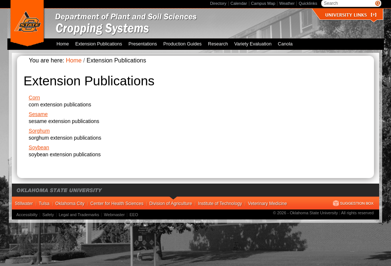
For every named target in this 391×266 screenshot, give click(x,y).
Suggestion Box (353, 203)
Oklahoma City (70, 203)
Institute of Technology (220, 203)
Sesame (38, 114)
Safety (48, 214)
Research (218, 44)
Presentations (142, 44)
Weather (286, 3)
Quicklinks (308, 3)
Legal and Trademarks (79, 214)
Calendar (238, 3)
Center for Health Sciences (116, 203)
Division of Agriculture (170, 203)
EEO (133, 214)
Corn (34, 97)
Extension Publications (98, 44)
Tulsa (44, 203)
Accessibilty (26, 214)
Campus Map (263, 3)
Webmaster (114, 214)
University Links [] (350, 15)
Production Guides (182, 44)
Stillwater (24, 203)
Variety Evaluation (253, 44)
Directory (218, 3)
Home (63, 44)
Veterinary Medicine (267, 203)
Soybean (39, 147)
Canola (285, 44)
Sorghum (39, 131)
